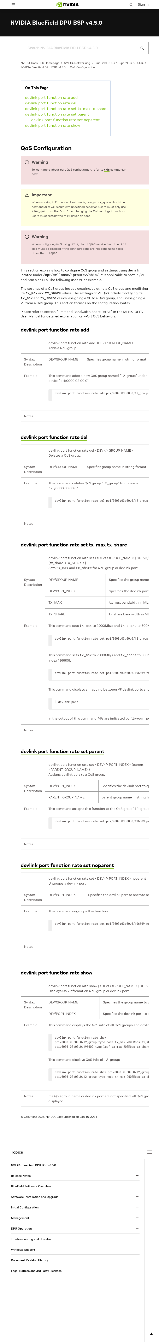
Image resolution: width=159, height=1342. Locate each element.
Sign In (143, 4)
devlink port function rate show (52, 125)
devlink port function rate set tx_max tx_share (65, 108)
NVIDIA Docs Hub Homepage (40, 63)
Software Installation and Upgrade (34, 1193)
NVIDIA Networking (77, 63)
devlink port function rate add (51, 97)
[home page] (67, 4)
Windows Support (23, 1246)
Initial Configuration (25, 1204)
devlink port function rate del (50, 103)
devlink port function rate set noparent (65, 119)
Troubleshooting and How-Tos (31, 1236)
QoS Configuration (82, 67)
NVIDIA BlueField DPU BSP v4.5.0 (43, 67)
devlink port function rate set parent (57, 114)
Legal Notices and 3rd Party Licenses (36, 1267)
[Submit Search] (140, 48)
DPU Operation (21, 1225)
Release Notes (21, 1172)
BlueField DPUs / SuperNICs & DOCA (119, 63)
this (107, 169)
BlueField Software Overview (31, 1183)
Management (20, 1215)
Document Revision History (29, 1257)
